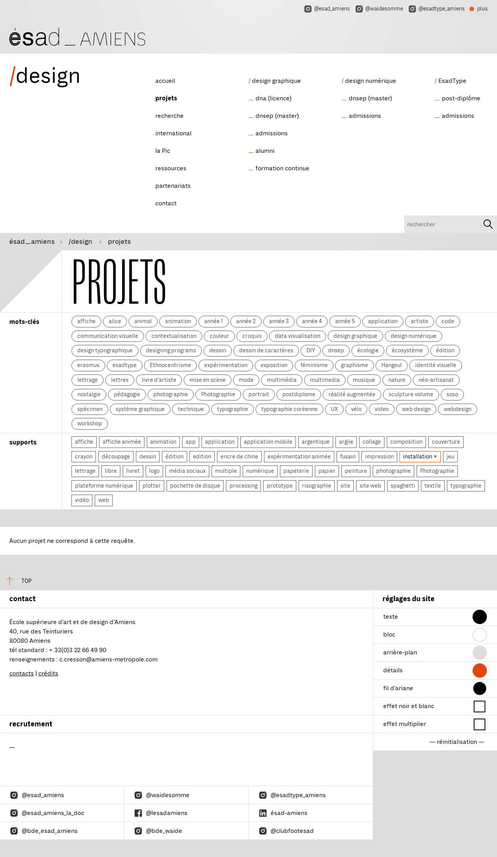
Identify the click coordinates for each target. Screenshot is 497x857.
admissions (271, 133)
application (383, 321)
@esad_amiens (326, 9)
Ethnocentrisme (170, 365)
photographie (170, 394)
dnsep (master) (277, 116)
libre (111, 470)
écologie (368, 350)
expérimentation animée (299, 456)
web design (416, 409)
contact (166, 203)
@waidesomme (379, 9)
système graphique (140, 409)
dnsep (336, 350)
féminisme (314, 365)
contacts (21, 673)
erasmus (88, 365)
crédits (48, 673)
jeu (450, 456)
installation (418, 456)
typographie (232, 409)
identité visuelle (435, 365)
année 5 (345, 321)
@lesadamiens (161, 813)
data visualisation (297, 335)
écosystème (407, 350)
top (15, 581)
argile (346, 441)
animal (143, 321)
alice (115, 321)
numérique (260, 470)
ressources (170, 168)
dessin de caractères (266, 350)
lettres (120, 379)
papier (326, 470)
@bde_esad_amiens (43, 831)
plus (478, 9)
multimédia (282, 379)
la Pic (162, 151)
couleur (219, 335)
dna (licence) (273, 98)
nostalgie (89, 394)
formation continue (282, 168)
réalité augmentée (351, 394)
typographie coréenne (289, 409)
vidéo (82, 500)
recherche (169, 116)
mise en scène (207, 379)
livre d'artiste (159, 379)
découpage (116, 456)
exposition (274, 365)
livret (133, 470)
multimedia (325, 379)
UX (334, 409)
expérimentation (225, 365)
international (173, 133)
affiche (86, 321)
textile (432, 485)
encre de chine (239, 456)
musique (364, 379)
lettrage (87, 379)
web (103, 500)
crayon (83, 456)
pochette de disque (195, 485)
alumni (265, 151)
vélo (356, 409)
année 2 (246, 321)
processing (243, 485)
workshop (89, 423)
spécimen (90, 409)
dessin (217, 350)
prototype (280, 485)
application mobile (268, 441)
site (345, 485)
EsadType (452, 81)
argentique (316, 441)
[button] (480, 617)
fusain (348, 456)
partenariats (173, 186)
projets (166, 98)
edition (202, 456)
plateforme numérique (104, 485)
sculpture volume (411, 394)
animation (178, 321)
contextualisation (173, 335)
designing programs (171, 350)
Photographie (218, 394)
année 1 (213, 321)
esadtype (125, 365)
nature (396, 379)
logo (154, 470)
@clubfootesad (286, 831)
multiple (226, 470)
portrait (258, 394)
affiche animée (122, 441)
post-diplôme (461, 98)
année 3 (279, 321)
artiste (419, 321)
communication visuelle (107, 335)
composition (406, 441)
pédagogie (127, 394)
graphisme (354, 365)
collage (372, 441)
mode (246, 379)
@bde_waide (158, 831)
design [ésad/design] (45, 75)
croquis (252, 335)
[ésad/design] (77, 35)
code (447, 321)
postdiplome (298, 394)
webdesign (457, 409)
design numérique (370, 81)
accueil (165, 81)
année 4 (312, 321)
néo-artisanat (436, 379)
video (382, 409)
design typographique (105, 350)
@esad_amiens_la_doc (46, 813)
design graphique (276, 81)
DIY (310, 350)
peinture (356, 470)
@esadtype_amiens (436, 9)
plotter (151, 485)
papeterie (296, 470)
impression (379, 456)
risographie (316, 485)
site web (370, 485)
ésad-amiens (283, 813)
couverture (446, 441)
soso (452, 394)
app (191, 441)
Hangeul (391, 365)
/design (81, 241)
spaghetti (403, 485)
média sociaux (187, 470)
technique (191, 409)
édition (445, 350)
